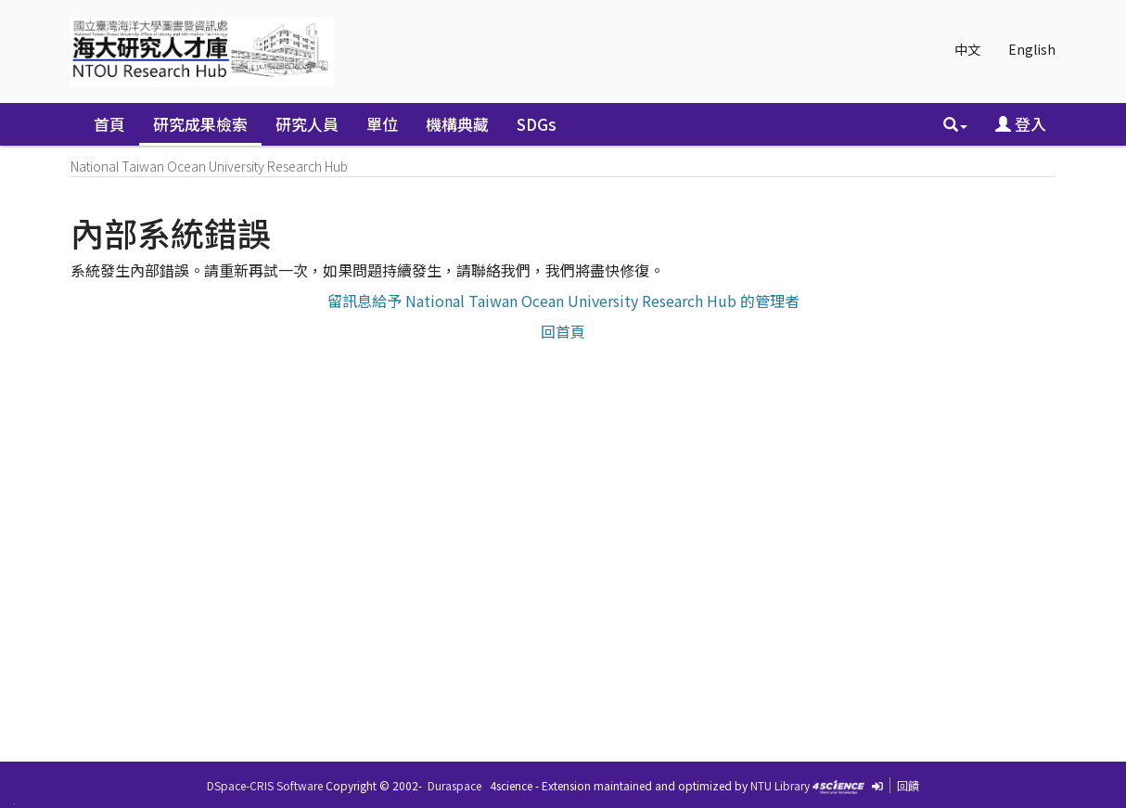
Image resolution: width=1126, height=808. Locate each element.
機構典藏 (457, 123)
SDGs (537, 123)
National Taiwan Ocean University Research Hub (209, 166)
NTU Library (780, 785)
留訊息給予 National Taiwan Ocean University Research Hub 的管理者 (563, 300)
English (1032, 49)
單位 (382, 123)
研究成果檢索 (200, 123)
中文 (967, 49)
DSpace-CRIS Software (265, 785)
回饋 (908, 785)
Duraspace (454, 785)
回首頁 (563, 331)
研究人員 (307, 123)
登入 (1020, 123)
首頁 (109, 123)
